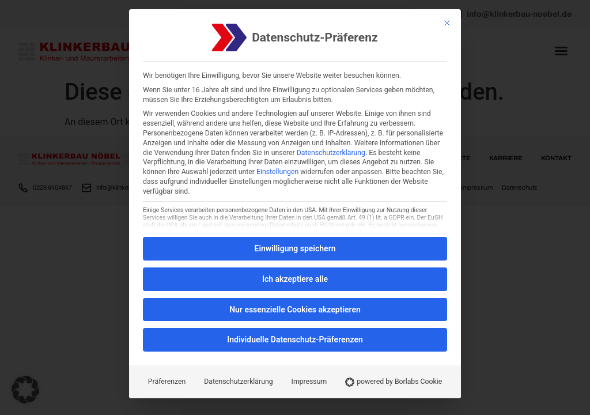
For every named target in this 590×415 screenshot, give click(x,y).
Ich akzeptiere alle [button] (295, 279)
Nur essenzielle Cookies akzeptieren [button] (295, 309)
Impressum (309, 382)
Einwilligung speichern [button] (294, 248)
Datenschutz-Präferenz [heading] (314, 38)
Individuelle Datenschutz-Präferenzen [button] (295, 339)
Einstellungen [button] (277, 172)
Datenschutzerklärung (331, 153)
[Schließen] (447, 23)
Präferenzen (167, 382)
